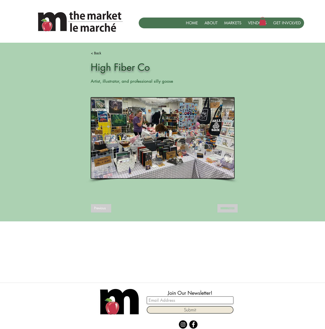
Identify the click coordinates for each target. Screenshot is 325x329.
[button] (262, 21)
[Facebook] (193, 324)
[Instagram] (183, 324)
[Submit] (190, 310)
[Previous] (101, 208)
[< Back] (105, 53)
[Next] (227, 208)
